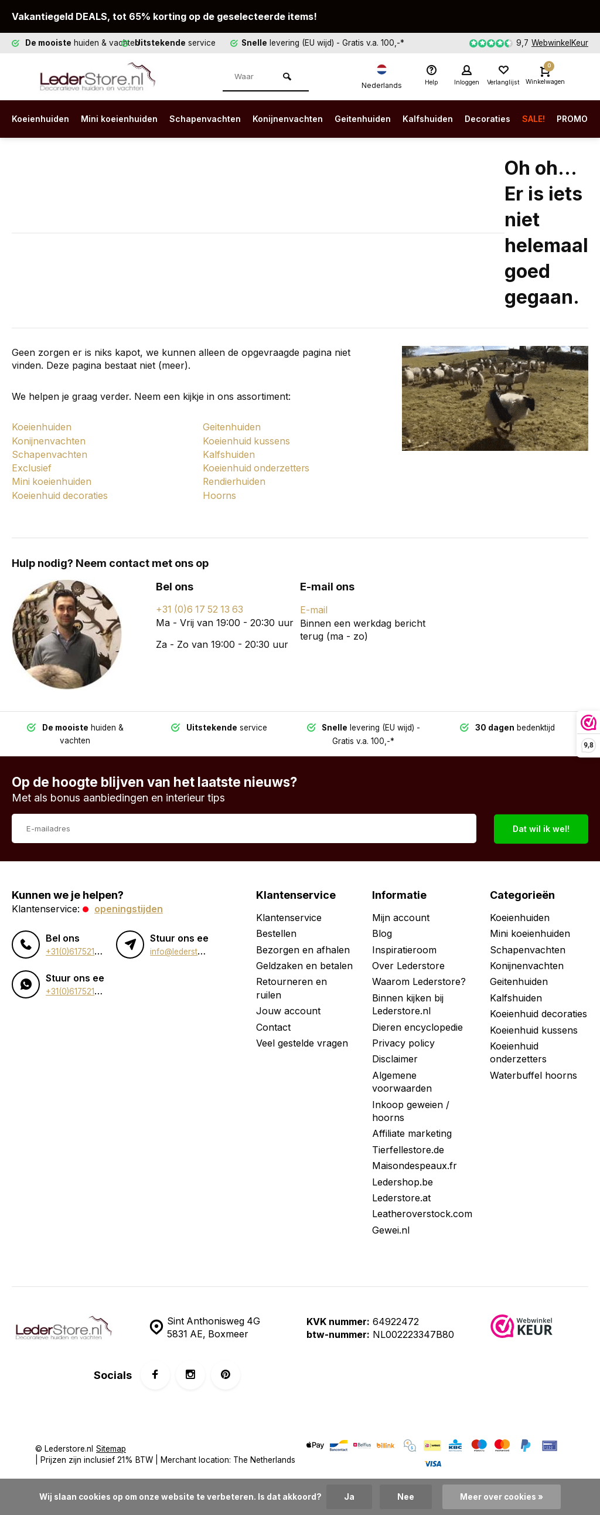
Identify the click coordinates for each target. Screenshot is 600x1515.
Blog (382, 929)
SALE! (580, 119)
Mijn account (400, 913)
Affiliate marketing (412, 1129)
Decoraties (529, 119)
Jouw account (288, 1006)
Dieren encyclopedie (417, 1022)
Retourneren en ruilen (291, 983)
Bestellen (276, 929)
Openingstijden (128, 904)
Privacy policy (403, 1038)
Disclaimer (395, 1055)
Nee (405, 1497)
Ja (349, 1497)
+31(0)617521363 (77, 947)
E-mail (314, 606)
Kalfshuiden (464, 119)
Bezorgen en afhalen (303, 945)
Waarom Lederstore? (419, 977)
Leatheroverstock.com (422, 1209)
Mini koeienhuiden (129, 119)
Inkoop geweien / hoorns (410, 1106)
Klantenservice (289, 913)
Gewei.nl (391, 1225)
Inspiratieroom (404, 945)
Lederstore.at (401, 1193)
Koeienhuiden (43, 119)
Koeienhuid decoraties (60, 492)
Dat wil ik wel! (541, 824)
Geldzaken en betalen (304, 961)
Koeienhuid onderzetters (257, 466)
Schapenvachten (221, 119)
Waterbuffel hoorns (533, 1070)
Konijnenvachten (312, 119)
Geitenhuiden (394, 119)
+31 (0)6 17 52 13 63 (201, 606)
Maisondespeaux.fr (414, 1161)
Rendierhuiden (235, 479)
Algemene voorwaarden (402, 1077)
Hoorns (220, 492)
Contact (273, 1022)
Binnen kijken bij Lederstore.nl (408, 999)
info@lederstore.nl (184, 947)
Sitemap (111, 1444)
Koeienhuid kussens (247, 440)
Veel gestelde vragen (302, 1038)
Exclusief (32, 466)
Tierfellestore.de (408, 1145)
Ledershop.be (402, 1177)
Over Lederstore (408, 961)
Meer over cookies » (501, 1497)
